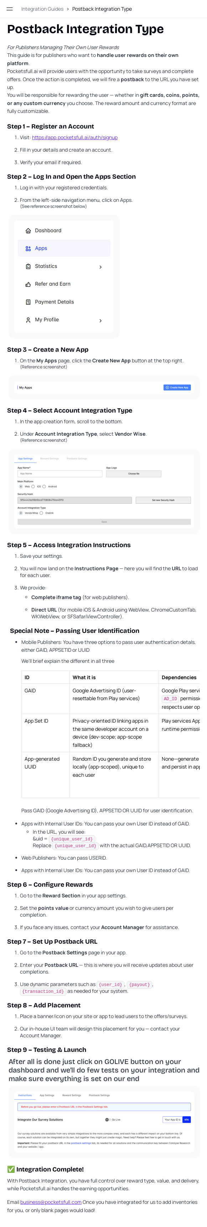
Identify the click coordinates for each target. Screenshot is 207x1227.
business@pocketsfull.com (51, 1202)
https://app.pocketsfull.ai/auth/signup (75, 137)
